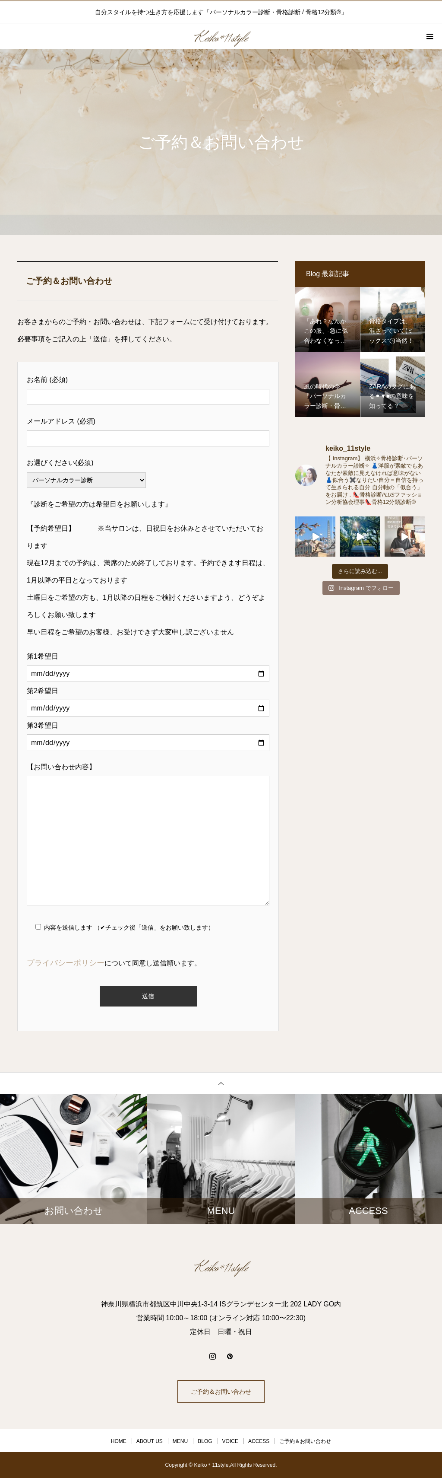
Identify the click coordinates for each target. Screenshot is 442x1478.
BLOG (205, 1441)
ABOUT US (149, 1441)
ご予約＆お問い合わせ (221, 1391)
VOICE (230, 1441)
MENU (180, 1441)
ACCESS (258, 1441)
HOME (118, 1441)
